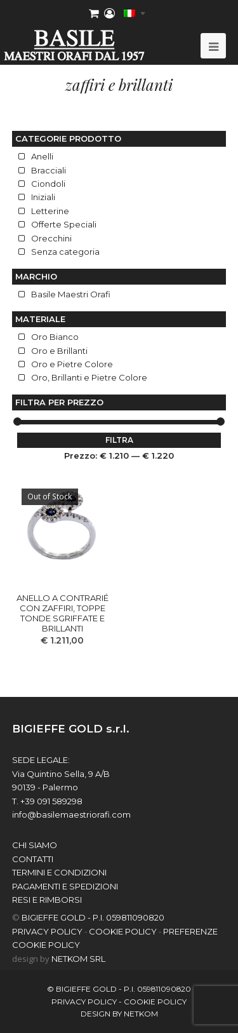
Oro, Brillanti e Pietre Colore (89, 377)
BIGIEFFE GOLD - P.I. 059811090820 (93, 917)
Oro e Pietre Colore (72, 364)
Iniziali (43, 197)
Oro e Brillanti (59, 351)
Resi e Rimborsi (47, 900)
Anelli (42, 156)
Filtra (119, 440)
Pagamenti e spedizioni (65, 886)
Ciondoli (48, 184)
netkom (141, 1013)
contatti (32, 859)
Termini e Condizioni (59, 872)
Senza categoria (65, 251)
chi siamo (34, 845)
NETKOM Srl (78, 959)
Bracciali (48, 170)
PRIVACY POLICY (47, 931)
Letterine (50, 211)
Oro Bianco (55, 337)
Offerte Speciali (63, 224)
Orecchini (51, 238)
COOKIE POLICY (123, 931)
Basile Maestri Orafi (70, 294)
